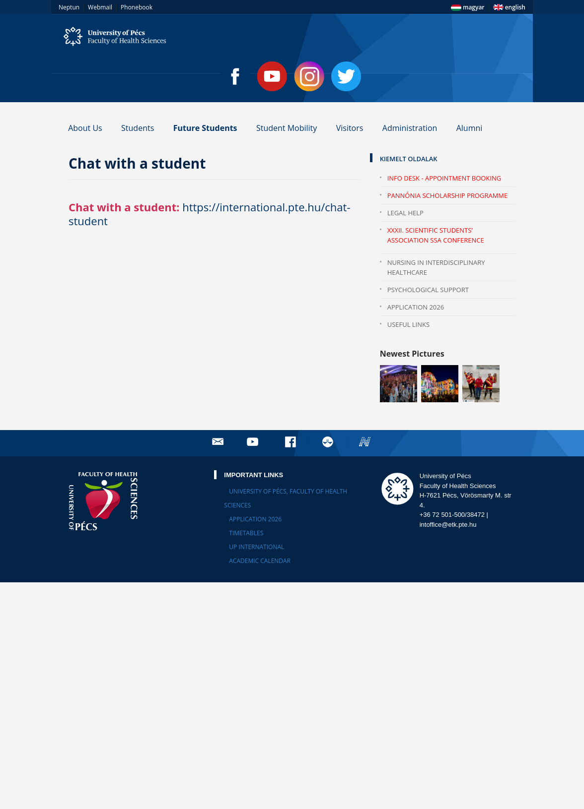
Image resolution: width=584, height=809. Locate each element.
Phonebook (136, 7)
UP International (256, 547)
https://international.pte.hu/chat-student (210, 213)
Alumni (469, 128)
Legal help (405, 212)
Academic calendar (260, 561)
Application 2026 (415, 307)
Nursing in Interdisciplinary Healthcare (436, 267)
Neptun (69, 7)
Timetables (246, 533)
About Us (85, 128)
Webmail (100, 7)
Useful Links (408, 324)
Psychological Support (428, 289)
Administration (410, 128)
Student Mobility (286, 128)
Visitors (350, 128)
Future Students (205, 128)
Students (137, 128)
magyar (468, 7)
